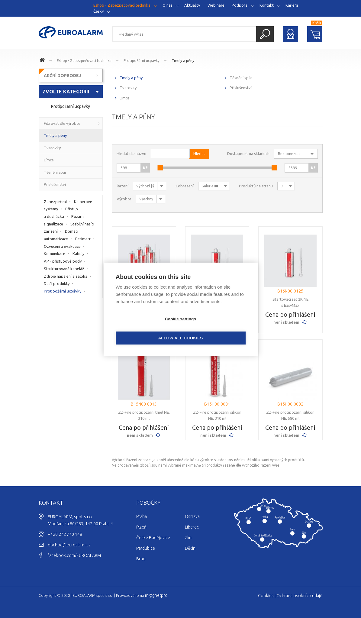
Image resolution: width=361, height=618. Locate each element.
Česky (98, 11)
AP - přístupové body (63, 261)
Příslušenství (241, 88)
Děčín (190, 548)
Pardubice (145, 548)
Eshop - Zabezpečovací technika (121, 5)
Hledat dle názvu (131, 153)
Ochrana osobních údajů (299, 595)
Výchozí (145, 186)
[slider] (160, 167)
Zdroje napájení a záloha (65, 276)
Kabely (78, 253)
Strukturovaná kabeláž (64, 269)
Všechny (146, 199)
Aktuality (192, 5)
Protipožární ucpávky (142, 61)
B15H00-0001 (217, 404)
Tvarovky (128, 88)
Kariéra (291, 5)
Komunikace (54, 253)
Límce (125, 98)
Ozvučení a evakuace (62, 246)
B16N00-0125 (290, 291)
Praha (141, 516)
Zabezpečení (55, 201)
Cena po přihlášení (290, 314)
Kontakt (266, 5)
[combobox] (71, 91)
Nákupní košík (315, 34)
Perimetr (83, 239)
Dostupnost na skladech (248, 153)
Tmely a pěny (183, 61)
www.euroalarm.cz (43, 60)
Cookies (266, 595)
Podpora (239, 5)
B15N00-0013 (144, 404)
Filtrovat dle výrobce (62, 123)
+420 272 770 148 (65, 534)
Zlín (188, 537)
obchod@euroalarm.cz (69, 544)
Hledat (265, 34)
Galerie (209, 186)
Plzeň (141, 527)
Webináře (216, 5)
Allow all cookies (215, 328)
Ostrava (192, 516)
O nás (167, 5)
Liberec (192, 527)
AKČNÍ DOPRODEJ (62, 75)
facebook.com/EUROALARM (74, 555)
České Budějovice (153, 537)
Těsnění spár (241, 78)
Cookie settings (146, 328)
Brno (141, 558)
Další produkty (56, 283)
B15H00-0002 (290, 404)
